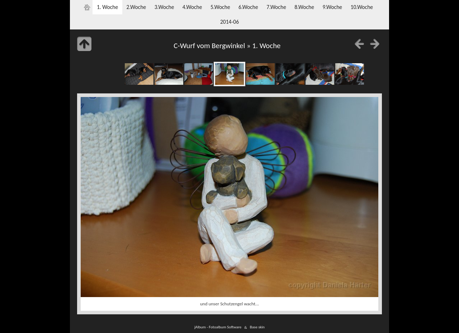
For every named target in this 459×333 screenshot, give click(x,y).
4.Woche (192, 7)
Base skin (257, 327)
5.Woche (220, 7)
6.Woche (248, 7)
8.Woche (304, 7)
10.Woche (361, 7)
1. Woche (107, 7)
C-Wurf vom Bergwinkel (209, 45)
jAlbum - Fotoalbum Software (217, 327)
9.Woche (332, 7)
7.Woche (276, 7)
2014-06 (229, 21)
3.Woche (164, 7)
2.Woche (136, 7)
